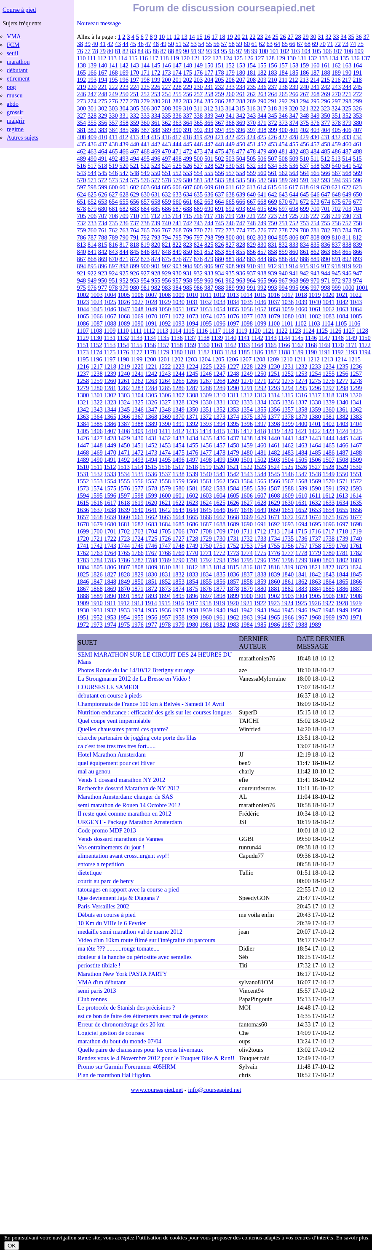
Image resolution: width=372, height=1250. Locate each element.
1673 (301, 517)
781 (315, 230)
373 (283, 122)
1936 (165, 610)
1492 (124, 459)
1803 (356, 560)
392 (198, 130)
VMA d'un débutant (102, 982)
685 (156, 208)
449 (230, 144)
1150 (364, 337)
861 (304, 251)
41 (102, 43)
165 (81, 72)
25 (275, 36)
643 (283, 194)
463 (92, 151)
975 (81, 287)
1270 (247, 380)
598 (92, 187)
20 (237, 36)
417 (177, 137)
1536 (151, 474)
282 (177, 101)
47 (148, 43)
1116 (202, 330)
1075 (219, 316)
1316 (301, 395)
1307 (178, 395)
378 (336, 122)
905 (198, 266)
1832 (178, 574)
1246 (206, 373)
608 (198, 187)
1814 (219, 567)
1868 (97, 588)
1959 (192, 617)
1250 (260, 373)
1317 (315, 395)
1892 (137, 596)
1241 (137, 373)
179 (230, 72)
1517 (178, 466)
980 (134, 287)
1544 (260, 474)
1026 (124, 302)
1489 (83, 459)
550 (156, 173)
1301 (97, 395)
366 (209, 122)
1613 (342, 495)
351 (336, 115)
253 (156, 94)
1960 (206, 617)
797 (198, 237)
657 (145, 201)
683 (134, 208)
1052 (192, 309)
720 (240, 216)
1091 (151, 323)
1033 (219, 302)
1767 (151, 553)
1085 (356, 316)
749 (262, 223)
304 (123, 108)
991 (251, 287)
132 (312, 58)
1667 (219, 517)
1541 (219, 474)
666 (240, 201)
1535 (137, 474)
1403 (342, 423)
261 (240, 94)
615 (272, 187)
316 (251, 108)
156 (272, 65)
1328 (178, 402)
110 (81, 58)
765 (145, 230)
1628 (260, 502)
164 (357, 65)
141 (113, 65)
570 (81, 180)
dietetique (90, 872)
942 (304, 273)
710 (134, 216)
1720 (83, 538)
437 (102, 144)
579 (177, 180)
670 (283, 201)
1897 (206, 596)
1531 (83, 474)
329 (102, 115)
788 (102, 237)
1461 (274, 445)
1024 (97, 302)
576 (145, 180)
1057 (260, 309)
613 (251, 187)
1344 (110, 409)
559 (251, 173)
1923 (274, 603)
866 (357, 251)
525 (177, 165)
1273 (287, 380)
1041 (328, 302)
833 (294, 244)
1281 (110, 388)
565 (315, 173)
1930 (83, 610)
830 (262, 244)
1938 (192, 610)
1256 (342, 373)
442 (156, 144)
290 (262, 101)
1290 (233, 388)
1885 (328, 588)
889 (315, 259)
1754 (260, 545)
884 (262, 259)
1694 (301, 524)
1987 (287, 624)
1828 (124, 574)
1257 (356, 373)
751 (283, 223)
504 (240, 158)
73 (345, 43)
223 (123, 87)
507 (272, 158)
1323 (110, 402)
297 (336, 101)
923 (102, 273)
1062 (328, 309)
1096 (219, 323)
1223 (178, 366)
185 (294, 72)
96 (231, 51)
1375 (247, 416)
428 (293, 137)
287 (230, 101)
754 (315, 223)
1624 (206, 502)
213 (304, 79)
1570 (328, 481)
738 (145, 223)
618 (304, 187)
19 (230, 36)
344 (262, 115)
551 (166, 173)
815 (102, 244)
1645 (206, 509)
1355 (260, 409)
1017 (287, 294)
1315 (287, 395)
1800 (315, 560)
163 (347, 65)
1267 (206, 380)
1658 (97, 517)
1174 (96, 352)
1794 (233, 560)
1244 (178, 373)
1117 (215, 330)
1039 (301, 302)
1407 (110, 431)
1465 (328, 445)
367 (219, 122)
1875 (192, 588)
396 (240, 130)
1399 (287, 423)
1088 (110, 323)
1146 (311, 337)
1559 (178, 481)
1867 (83, 588)
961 (219, 280)
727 (314, 216)
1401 (315, 423)
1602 (192, 495)
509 (294, 158)
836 (325, 244)
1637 (97, 509)
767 (166, 230)
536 (294, 165)
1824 (356, 567)
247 (92, 94)
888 (304, 259)
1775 (260, 553)
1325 (137, 402)
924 (113, 273)
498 (177, 158)
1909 (83, 603)
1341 (356, 402)
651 (81, 201)
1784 (97, 560)
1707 (192, 531)
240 (304, 87)
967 (283, 280)
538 (315, 165)
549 (145, 173)
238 (283, 87)
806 (294, 237)
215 (325, 79)
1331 (219, 402)
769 (187, 230)
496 (156, 158)
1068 (124, 316)
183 (272, 72)
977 (102, 287)
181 (251, 72)
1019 (315, 294)
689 (198, 208)
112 (101, 58)
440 (134, 144)
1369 (165, 416)
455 (294, 144)
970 (315, 280)
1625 (219, 502)
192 (81, 79)
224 (134, 87)
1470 (110, 452)
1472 (137, 452)
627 (113, 194)
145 (156, 65)
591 (304, 180)
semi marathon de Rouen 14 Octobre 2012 (129, 805)
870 (113, 259)
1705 (165, 531)
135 (344, 58)
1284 (151, 388)
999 (336, 287)
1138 (203, 337)
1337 (301, 402)
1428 (110, 438)
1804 (83, 567)
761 (102, 230)
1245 (192, 373)
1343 (97, 409)
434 (357, 137)
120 (185, 58)
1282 (124, 388)
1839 (274, 574)
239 (294, 87)
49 (163, 43)
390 (177, 130)
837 (336, 244)
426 (272, 137)
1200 (150, 359)
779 (294, 230)
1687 (206, 524)
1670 (260, 517)
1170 (338, 345)
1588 (287, 488)
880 (219, 259)
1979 (178, 624)
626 (102, 194)
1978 (165, 624)
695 (262, 208)
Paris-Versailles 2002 (103, 906)
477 (240, 151)
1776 (274, 553)
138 (81, 65)
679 (92, 208)
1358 (301, 409)
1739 (342, 538)
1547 (301, 474)
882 (240, 259)
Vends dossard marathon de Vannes (120, 838)
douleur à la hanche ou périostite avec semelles (135, 957)
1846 (83, 581)
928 (156, 273)
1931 (97, 610)
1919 (219, 603)
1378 (287, 416)
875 (166, 259)
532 (251, 165)
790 (123, 237)
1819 (287, 567)
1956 (151, 617)
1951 (83, 617)
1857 (233, 581)
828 (240, 244)
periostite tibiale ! (99, 965)
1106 (354, 323)
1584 (233, 488)
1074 (206, 316)
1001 (362, 287)
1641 (151, 509)
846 (145, 251)
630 (145, 194)
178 (219, 72)
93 (208, 51)
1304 (137, 395)
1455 (192, 445)
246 (81, 94)
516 (81, 165)
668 (262, 201)
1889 (97, 596)
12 (176, 36)
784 (347, 230)
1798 (287, 560)
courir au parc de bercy (106, 881)
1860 (274, 581)
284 (198, 101)
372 (272, 122)
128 (270, 58)
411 (113, 137)
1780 (328, 553)
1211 (300, 359)
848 (166, 251)
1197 (109, 359)
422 (230, 137)
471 (177, 151)
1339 (328, 402)
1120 (255, 330)
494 (134, 158)
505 (251, 158)
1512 (110, 466)
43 (117, 43)
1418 (260, 431)
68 (307, 43)
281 (166, 101)
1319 (342, 395)
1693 (287, 524)
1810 (165, 567)
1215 (354, 359)
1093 (178, 323)
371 (262, 122)
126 (249, 58)
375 (304, 122)
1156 (150, 345)
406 (347, 130)
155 (262, 65)
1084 (342, 316)
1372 (206, 416)
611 (229, 187)
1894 (165, 596)
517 (92, 165)
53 (193, 43)
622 (346, 187)
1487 (342, 452)
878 (198, 259)
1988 (301, 624)
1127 (349, 330)
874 (156, 259)
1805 (97, 567)
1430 (137, 438)
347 (294, 115)
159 (304, 65)
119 (174, 58)
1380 (315, 416)
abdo (13, 103)
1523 (260, 466)
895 (92, 266)
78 (95, 51)
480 (272, 151)
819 (145, 244)
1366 (124, 416)
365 (198, 122)
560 (262, 173)
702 (336, 208)
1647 (233, 509)
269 (325, 94)
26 (283, 36)
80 (110, 51)
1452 (151, 445)
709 (123, 216)
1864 (328, 581)
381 (81, 130)
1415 (219, 431)
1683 (151, 524)
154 (251, 65)
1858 (247, 581)
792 (145, 237)
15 (199, 36)
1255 (328, 373)
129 (280, 58)
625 (92, 194)
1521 (233, 466)
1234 (328, 366)
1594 (83, 495)
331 (123, 115)
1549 (328, 474)
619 (314, 187)
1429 (124, 438)
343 (251, 115)
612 (240, 187)
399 (272, 130)
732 (81, 223)
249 (113, 94)
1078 (260, 316)
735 (113, 223)
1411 (165, 431)
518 (102, 165)
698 (294, 208)
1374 (233, 416)
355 (92, 122)
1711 (246, 531)
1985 (260, 624)
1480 (247, 452)
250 (123, 94)
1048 (137, 309)
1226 (219, 366)
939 (272, 273)
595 (347, 180)
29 (305, 36)
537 (304, 165)
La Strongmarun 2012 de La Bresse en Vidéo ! (134, 678)
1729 (206, 538)
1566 (274, 481)
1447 (83, 445)
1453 (165, 445)
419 (198, 137)
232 (219, 87)
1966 (287, 617)
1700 (97, 531)
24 (267, 36)
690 (209, 208)
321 (304, 108)
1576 (124, 488)
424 (251, 137)
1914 (151, 603)
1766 (137, 553)
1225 (206, 366)
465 (113, 151)
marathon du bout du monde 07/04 (119, 1041)
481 (283, 151)
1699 (83, 531)
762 (113, 230)
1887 (356, 588)
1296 (315, 388)
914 (293, 266)
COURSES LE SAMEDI (108, 687)
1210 (287, 359)
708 (113, 216)
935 (230, 273)
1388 (137, 423)
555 (209, 173)
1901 (260, 596)
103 (295, 51)
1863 (315, 581)
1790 (178, 560)
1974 (110, 624)
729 (336, 216)
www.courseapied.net (157, 1089)
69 (315, 43)
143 (134, 65)
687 (177, 208)
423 (240, 137)
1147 (324, 337)
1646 (219, 509)
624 (81, 194)
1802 (342, 560)
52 (186, 43)
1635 (356, 502)
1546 (287, 474)
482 (294, 151)
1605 (233, 495)
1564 (247, 481)
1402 (328, 423)
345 (272, 115)
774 (240, 230)
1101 (287, 323)
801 (240, 237)
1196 (96, 359)
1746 (151, 545)
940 (283, 273)
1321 (83, 402)
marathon (18, 61)
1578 (151, 488)
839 (357, 244)
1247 (219, 373)
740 (166, 223)
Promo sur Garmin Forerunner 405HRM (127, 1066)
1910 (97, 603)
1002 (83, 294)
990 (240, 287)
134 (333, 58)
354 (81, 122)
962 (230, 280)
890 (325, 259)
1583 (219, 488)
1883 (301, 588)
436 (92, 144)
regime (15, 129)
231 (209, 87)
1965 (274, 617)
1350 (192, 409)
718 (219, 216)
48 (155, 43)
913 (283, 266)
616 (283, 187)
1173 (82, 352)
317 (261, 108)
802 (251, 237)
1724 (137, 538)
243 (336, 87)
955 (156, 280)
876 (177, 259)
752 (294, 223)
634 (187, 194)
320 (293, 108)
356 (102, 122)
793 (156, 237)
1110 (123, 330)
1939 (206, 610)
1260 (110, 380)
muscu (15, 95)
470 (166, 151)
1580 (178, 488)
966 (272, 280)
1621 (165, 502)
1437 (233, 438)
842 (102, 251)
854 (230, 251)
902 (166, 266)
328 (92, 115)
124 (227, 58)
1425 (356, 431)
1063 (342, 309)
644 (294, 194)
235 (251, 87)
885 (272, 259)
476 (230, 151)
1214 (341, 359)
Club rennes (92, 999)
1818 (274, 567)
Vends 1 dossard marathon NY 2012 (121, 779)
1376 (260, 416)
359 (134, 122)
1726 (165, 538)
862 (315, 251)
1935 (151, 610)
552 (177, 173)
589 (283, 180)
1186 (257, 352)
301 (92, 108)
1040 (315, 302)
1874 (178, 588)
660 (177, 201)
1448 (97, 445)
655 (123, 201)
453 (272, 144)
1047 (124, 309)
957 (177, 280)
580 (187, 180)
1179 (163, 352)
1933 (124, 610)
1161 (217, 345)
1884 (315, 588)
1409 (137, 431)
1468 (83, 452)
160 (315, 65)
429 (304, 137)
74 (353, 43)
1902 (274, 596)
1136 (176, 337)
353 (357, 115)
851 (198, 251)
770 (198, 230)
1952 (97, 617)
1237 (83, 373)
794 (166, 237)
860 (294, 251)
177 (209, 72)
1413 (192, 431)
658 (156, 201)
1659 (110, 517)
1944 (274, 610)
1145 (297, 337)
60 (246, 43)
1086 (83, 323)
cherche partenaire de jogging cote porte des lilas (137, 737)
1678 (83, 524)
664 (219, 201)
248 (102, 94)
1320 (356, 395)
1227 (233, 366)
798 (209, 237)
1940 (219, 610)
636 (209, 194)
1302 (110, 395)
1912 (124, 603)
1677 (356, 517)
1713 (274, 531)
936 (240, 273)
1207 (245, 359)
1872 (151, 588)
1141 (244, 337)
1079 (274, 316)
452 (262, 144)
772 (219, 230)
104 (305, 51)
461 (357, 144)
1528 (328, 466)
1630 (287, 502)
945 (336, 273)
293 (294, 101)
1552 (83, 481)
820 (156, 244)
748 (251, 223)
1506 (315, 459)
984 (177, 287)
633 (177, 194)
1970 (342, 617)
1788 (151, 560)
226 (156, 87)
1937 (178, 610)
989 (230, 287)
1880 (260, 588)
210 (272, 79)
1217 (97, 366)
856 (251, 251)
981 (145, 287)
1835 (219, 574)
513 (336, 158)
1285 (165, 388)
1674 (315, 517)
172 (156, 72)
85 (148, 51)
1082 (315, 316)
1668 (233, 517)
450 (240, 144)
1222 (165, 366)
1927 (328, 603)
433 (346, 137)
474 (209, 151)
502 (219, 158)
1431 (151, 438)
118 (164, 58)
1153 (109, 345)
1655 (342, 509)
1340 (342, 402)
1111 (136, 330)
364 (187, 122)
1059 (287, 309)
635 (198, 194)
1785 (110, 560)
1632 (315, 502)
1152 (96, 345)
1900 (247, 596)
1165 (270, 345)
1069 (137, 316)
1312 (247, 395)
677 (357, 201)
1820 (301, 567)
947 (357, 273)
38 (80, 43)
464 (102, 151)
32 (328, 36)
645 (304, 194)
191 (357, 72)
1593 (356, 488)
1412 (178, 431)
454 (283, 144)
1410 (151, 431)
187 (315, 72)
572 (102, 180)
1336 (287, 402)
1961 (219, 617)
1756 (287, 545)
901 (156, 266)
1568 (301, 481)
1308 (192, 395)
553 (187, 173)
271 (347, 94)
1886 (342, 588)
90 (186, 51)
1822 (328, 567)
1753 (247, 545)
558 (240, 173)
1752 (233, 545)
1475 (178, 452)
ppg (11, 87)
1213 (327, 359)
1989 (315, 624)
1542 (233, 474)
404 (325, 130)
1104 (327, 323)
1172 (364, 345)
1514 (137, 466)
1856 (219, 581)
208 (251, 79)
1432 (165, 438)
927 (145, 273)
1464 (315, 445)
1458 (233, 445)
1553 (97, 481)
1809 (151, 567)
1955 (137, 617)
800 (230, 237)
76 (80, 51)
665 (230, 201)
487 (347, 151)
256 (187, 94)
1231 (287, 366)
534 (272, 165)
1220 (137, 366)
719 (230, 216)
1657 (83, 517)
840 (81, 251)
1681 (124, 524)
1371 (192, 416)
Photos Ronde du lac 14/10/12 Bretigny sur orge (136, 670)
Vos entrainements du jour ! (111, 847)
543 (81, 173)
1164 (257, 345)
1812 (192, 567)
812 (357, 237)
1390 (165, 423)
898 (123, 266)
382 (92, 130)
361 (156, 122)
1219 (124, 366)
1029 (165, 302)
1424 (342, 431)
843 (113, 251)
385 (123, 130)
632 (166, 194)
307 (156, 108)
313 (219, 108)
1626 (233, 502)
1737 (315, 538)
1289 (219, 388)
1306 (165, 395)
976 (92, 287)
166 (92, 72)
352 (347, 115)
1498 (206, 459)
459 (336, 144)
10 (162, 36)
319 (283, 108)
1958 (178, 617)
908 (230, 266)
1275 (315, 380)
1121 (268, 330)
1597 (124, 495)
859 (283, 251)
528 (209, 165)
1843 (328, 574)
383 (102, 130)
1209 (273, 359)
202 (187, 79)
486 (336, 151)
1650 (274, 509)
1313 (260, 395)
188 (325, 72)
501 (209, 158)
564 (304, 173)
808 (315, 237)
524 (166, 165)
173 (166, 72)
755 (325, 223)
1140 (230, 337)
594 (336, 180)
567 (336, 173)
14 (192, 36)
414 (145, 137)
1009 (178, 294)
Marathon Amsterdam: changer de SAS (125, 796)
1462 (287, 445)
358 (123, 122)
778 (283, 230)
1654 (328, 509)
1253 (301, 373)
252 (145, 94)
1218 (110, 366)
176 (198, 72)
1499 (219, 459)
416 (166, 137)
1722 (110, 538)
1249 (247, 373)
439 (123, 144)
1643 (178, 509)
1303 (124, 395)
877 (187, 259)
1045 (97, 309)
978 (113, 287)
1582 (206, 488)
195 (113, 79)
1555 (124, 481)
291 (272, 101)
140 (102, 65)
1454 (178, 445)
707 (102, 216)
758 (357, 223)
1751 (219, 545)
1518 (192, 466)
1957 (165, 617)
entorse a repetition (101, 864)
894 (81, 266)
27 (290, 36)
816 (113, 244)
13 (184, 36)
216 (336, 79)
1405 (83, 431)
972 (336, 280)
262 (251, 94)
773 (230, 230)
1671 (274, 517)
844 (123, 251)
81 (117, 51)
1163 (244, 345)
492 (113, 158)
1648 (247, 509)
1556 (137, 481)
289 (251, 101)
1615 (83, 502)
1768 (165, 553)
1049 (151, 309)
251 (134, 94)
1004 (110, 294)
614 (261, 187)
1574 (97, 488)
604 (156, 187)
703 (347, 208)
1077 (247, 316)
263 (262, 94)
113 (112, 58)
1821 (315, 567)
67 (299, 43)
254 (166, 94)
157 (283, 65)
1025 (110, 302)
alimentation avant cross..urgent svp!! (123, 855)
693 (240, 208)
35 (351, 36)
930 (177, 273)
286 (219, 101)
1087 (97, 323)
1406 (97, 431)
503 (230, 158)
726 (304, 216)
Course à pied (19, 9)
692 (230, 208)
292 (283, 101)
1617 (110, 502)
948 (81, 280)
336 (177, 115)
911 (261, 266)
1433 (178, 438)
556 (219, 173)
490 (92, 158)
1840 (287, 574)
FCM (13, 44)
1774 (247, 553)
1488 (356, 452)
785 (357, 230)
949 (92, 280)
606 (177, 187)
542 (357, 165)
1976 (137, 624)
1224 (192, 366)
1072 (178, 316)
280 (156, 101)
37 (366, 36)
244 (347, 87)
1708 (206, 531)
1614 (356, 495)
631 (156, 194)
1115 (189, 330)
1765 (124, 553)
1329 (192, 402)
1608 (274, 495)
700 (315, 208)
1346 (137, 409)
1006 (137, 294)
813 (81, 244)
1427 (97, 438)
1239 (110, 373)
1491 (110, 459)
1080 (287, 316)
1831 (165, 574)
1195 (82, 359)
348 (304, 115)
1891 (124, 596)
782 (325, 230)
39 (87, 43)
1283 (137, 388)
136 (355, 58)
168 (113, 72)
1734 (274, 538)
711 (145, 216)
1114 (176, 330)
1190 (311, 352)
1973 (97, 624)
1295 (301, 388)
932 (198, 273)
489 (81, 158)
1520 (219, 466)
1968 (315, 617)
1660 (124, 517)
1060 (301, 309)
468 (145, 151)
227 (166, 87)
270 (336, 94)
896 (102, 266)
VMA (14, 36)
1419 (274, 431)
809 (325, 237)
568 (347, 173)
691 (219, 208)
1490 (97, 459)
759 (81, 230)
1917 (192, 603)
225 (145, 87)
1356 (274, 409)
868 (92, 259)
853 (219, 251)
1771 (206, 553)
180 (240, 72)
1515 (151, 466)
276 (113, 101)
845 (134, 251)
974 (357, 280)
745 (219, 223)
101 (274, 51)
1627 (247, 502)
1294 (287, 388)
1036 (260, 302)
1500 (233, 459)
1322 (97, 402)
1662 (151, 517)
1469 (97, 452)
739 (156, 223)
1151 (82, 345)
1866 (356, 581)
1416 (233, 431)
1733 (260, 538)
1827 (110, 574)
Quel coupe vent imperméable (114, 720)
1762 (83, 553)
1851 (151, 581)
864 (336, 251)
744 (209, 223)
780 (304, 230)
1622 (178, 502)
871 (123, 259)
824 (198, 244)
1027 (137, 302)
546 (113, 173)
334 (156, 115)
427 (283, 137)
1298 (342, 388)
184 (283, 72)
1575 (110, 488)
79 (102, 51)
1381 (328, 416)
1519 (205, 466)
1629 (274, 502)
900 (145, 266)
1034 (233, 302)
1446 (356, 438)
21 (245, 36)
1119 (241, 330)
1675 (328, 517)
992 (262, 287)
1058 (274, 309)
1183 (217, 352)
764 (134, 230)
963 (240, 280)
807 (304, 237)
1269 (233, 380)
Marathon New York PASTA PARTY (122, 973)
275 (102, 101)
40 (95, 43)
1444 (328, 438)
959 (198, 280)
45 (133, 43)
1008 (165, 294)
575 (134, 180)
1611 (315, 495)
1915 (164, 603)
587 (262, 180)
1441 (287, 438)
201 (177, 79)
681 (113, 208)
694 (251, 208)
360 (145, 122)
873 (145, 259)
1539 (192, 474)
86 (155, 51)
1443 (315, 438)
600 (113, 187)
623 (357, 187)
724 (283, 216)
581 (198, 180)
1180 (176, 352)
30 (313, 36)
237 (272, 87)
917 (325, 266)
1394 (219, 423)
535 (283, 165)
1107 (82, 330)
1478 (219, 452)
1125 (322, 330)
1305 (151, 395)
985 (187, 287)
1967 (301, 617)
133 (323, 58)
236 (262, 87)
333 (145, 115)
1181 (190, 352)
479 (262, 151)
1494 (151, 459)
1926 (315, 603)
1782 (356, 553)
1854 (192, 581)
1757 (301, 545)
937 (251, 273)
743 (198, 223)
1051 (178, 309)
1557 (151, 481)
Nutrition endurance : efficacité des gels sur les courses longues (154, 712)
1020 (328, 294)
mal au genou (94, 771)
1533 (110, 474)
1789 (165, 560)
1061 (315, 309)
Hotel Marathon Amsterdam (111, 754)
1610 (301, 495)
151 (219, 65)
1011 (205, 294)
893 (357, 259)
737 (134, 223)
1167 (297, 345)
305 (134, 108)
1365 (110, 416)
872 (134, 259)
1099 (260, 323)
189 (336, 72)
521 (134, 165)
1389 (151, 423)
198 (145, 79)
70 (322, 43)
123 (217, 58)
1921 (247, 603)
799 (219, 237)
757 (347, 223)
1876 (206, 588)
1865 (342, 581)
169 (123, 72)
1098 (247, 323)
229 (187, 87)
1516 (164, 466)
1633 (328, 502)
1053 (206, 309)
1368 (151, 416)
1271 (260, 380)
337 (187, 115)
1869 (110, 588)
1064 (356, 309)
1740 (356, 538)
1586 (260, 488)
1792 (206, 560)
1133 (136, 337)
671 (294, 201)
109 (359, 51)
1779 (315, 553)
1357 (287, 409)
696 (272, 208)
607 (187, 187)
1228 (247, 366)
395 (230, 130)
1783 (83, 560)
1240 (124, 373)
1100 (274, 323)
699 (304, 208)
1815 (233, 567)
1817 (260, 567)
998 (325, 287)
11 (169, 36)
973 (347, 280)
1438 (247, 438)
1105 (341, 323)
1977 (151, 624)
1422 (315, 431)
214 (314, 79)
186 (304, 72)
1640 (137, 509)
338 (198, 115)
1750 (206, 545)
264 (272, 94)
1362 (356, 409)
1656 (356, 509)
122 (206, 58)
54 (201, 43)
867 (81, 259)
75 (360, 43)
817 (123, 244)
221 (102, 87)
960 (209, 280)
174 (177, 72)
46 (140, 43)
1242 (151, 373)
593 (325, 180)
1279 (83, 388)
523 (156, 165)
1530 (356, 466)
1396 (247, 423)
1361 (342, 409)
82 (125, 51)
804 (272, 237)
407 (357, 130)
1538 (178, 474)
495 (145, 158)
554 (198, 173)
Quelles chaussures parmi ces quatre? (123, 729)
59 (239, 43)
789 (113, 237)
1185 (244, 352)
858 (272, 251)
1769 (178, 553)
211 (282, 79)
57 (224, 43)
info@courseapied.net (214, 1089)
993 (272, 287)
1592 (342, 488)
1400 (301, 423)
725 (293, 216)
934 (219, 273)
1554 (110, 481)
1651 (287, 509)
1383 (356, 416)
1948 (328, 610)
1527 (315, 466)
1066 (97, 316)
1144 (284, 337)
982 (156, 287)
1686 (192, 524)
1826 (97, 574)
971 (325, 280)
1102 (301, 323)
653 (102, 201)
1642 (165, 509)
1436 (219, 438)
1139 (217, 337)
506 (262, 158)
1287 (192, 388)
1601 (178, 495)
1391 (178, 423)
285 (209, 101)
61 (254, 43)
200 (166, 79)
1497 (192, 459)
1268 (219, 380)
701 (325, 208)
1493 (137, 459)
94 (216, 51)
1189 (297, 352)
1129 (82, 337)
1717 (328, 531)
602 (134, 187)
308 (166, 108)
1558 (165, 481)
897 (113, 266)
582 (209, 180)
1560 (192, 481)
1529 (342, 466)
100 (263, 51)
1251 (274, 373)
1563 (233, 481)
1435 (206, 438)
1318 (328, 395)
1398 (274, 423)
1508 (342, 459)
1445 (342, 438)
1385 (97, 423)
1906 (328, 596)
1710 (233, 531)
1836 (233, 574)
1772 (219, 553)
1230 (274, 366)
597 (81, 187)
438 (113, 144)
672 (304, 201)
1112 (149, 330)
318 (272, 108)
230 (198, 87)
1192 (338, 352)
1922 (260, 603)
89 (178, 51)
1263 (151, 380)
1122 (281, 330)
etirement (18, 78)
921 (81, 273)
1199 (136, 359)
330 (113, 115)
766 (156, 230)
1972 (83, 624)
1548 (315, 474)
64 (277, 43)
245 (357, 87)
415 (155, 137)
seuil (12, 53)
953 (134, 280)
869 (102, 259)
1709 (219, 531)
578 (166, 180)
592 (315, 180)
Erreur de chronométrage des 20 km (121, 1024)
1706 (178, 531)
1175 (109, 352)
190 (347, 72)
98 (246, 51)
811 (347, 237)
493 (123, 158)
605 (166, 187)
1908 (356, 596)
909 (240, 266)
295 (315, 101)
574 (123, 180)
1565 (260, 481)
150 (209, 65)
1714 (287, 531)
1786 (124, 560)
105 (316, 51)
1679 (97, 524)
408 (81, 137)
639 (240, 194)
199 (156, 79)
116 (143, 58)
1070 (151, 316)
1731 (233, 538)
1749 (192, 545)
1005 (124, 294)
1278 (356, 380)
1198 (123, 359)
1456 (206, 445)
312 (208, 108)
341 (230, 115)
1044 (83, 309)
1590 (315, 488)
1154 (123, 345)
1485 (315, 452)
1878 (233, 588)
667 (251, 201)
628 (123, 194)
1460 (260, 445)
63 (269, 43)
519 (113, 165)
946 (347, 273)
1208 (259, 359)
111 (91, 58)
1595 (97, 495)
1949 (342, 610)
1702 (124, 531)
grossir (15, 112)
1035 (247, 302)
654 (113, 201)
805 (283, 237)
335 (166, 115)
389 (166, 130)
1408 (124, 431)
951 (113, 280)
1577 (137, 488)
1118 (228, 330)
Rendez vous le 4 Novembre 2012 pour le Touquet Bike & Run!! (156, 1058)
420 (208, 137)
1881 (274, 588)
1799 (301, 560)
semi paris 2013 (97, 990)
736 (123, 223)
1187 (270, 352)
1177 (136, 352)
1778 (301, 553)
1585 (247, 488)
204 (209, 79)
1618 (124, 502)
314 (230, 108)
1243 (165, 373)
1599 (151, 495)
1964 (260, 617)
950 (102, 280)
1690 (247, 524)
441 (145, 144)
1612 (328, 495)
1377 (274, 416)
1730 (219, 538)
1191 (324, 352)
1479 (233, 452)
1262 (137, 380)
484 (315, 151)
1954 (124, 617)
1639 (124, 509)
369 (240, 122)
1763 (97, 553)
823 (187, 244)
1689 (233, 524)
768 (177, 230)
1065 (83, 316)
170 (134, 72)
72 (337, 43)
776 (262, 230)
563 (294, 173)
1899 (233, 596)
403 (315, 130)
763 (123, 230)
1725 (151, 538)
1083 (328, 316)
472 (187, 151)
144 (145, 65)
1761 (356, 545)
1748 (178, 545)
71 (330, 43)
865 (347, 251)
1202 (177, 359)
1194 (364, 352)
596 (357, 180)
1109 (109, 330)
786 (81, 237)
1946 (301, 610)
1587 (274, 488)
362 (166, 122)
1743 (110, 545)
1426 (83, 438)
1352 (219, 409)
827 (230, 244)
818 (134, 244)
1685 (178, 524)
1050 (165, 309)
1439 (260, 438)
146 (166, 65)
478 (251, 151)
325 (346, 108)
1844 (342, 574)
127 (259, 58)
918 (336, 266)
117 (154, 58)
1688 (219, 524)
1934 (137, 610)
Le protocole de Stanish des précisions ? (126, 1007)
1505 (301, 459)
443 (166, 144)
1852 (165, 581)
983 (166, 287)
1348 (165, 409)
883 (251, 259)
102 (284, 51)
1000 (349, 287)
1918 (205, 603)
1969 (328, 617)
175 (187, 72)
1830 (151, 574)
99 (254, 51)
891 (336, 259)
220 (92, 87)
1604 (219, 495)
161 (325, 65)
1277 (342, 380)
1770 (192, 553)
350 (325, 115)
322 (314, 108)
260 (230, 94)
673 (315, 201)
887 (294, 259)
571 (92, 180)
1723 (124, 538)
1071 (165, 316)
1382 (342, 416)
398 (262, 130)
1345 (124, 409)
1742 (97, 545)
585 (240, 180)
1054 (219, 309)
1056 (247, 309)
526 (187, 165)
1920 (233, 603)
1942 (247, 610)
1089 (124, 323)
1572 (356, 481)
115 (132, 58)
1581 (192, 488)
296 (325, 101)
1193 (351, 352)
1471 (124, 452)
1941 (233, 610)
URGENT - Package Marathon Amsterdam (130, 822)
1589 (301, 488)
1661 (137, 517)
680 (102, 208)
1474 (165, 452)
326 (357, 108)
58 (231, 43)
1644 (192, 509)
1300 (83, 395)
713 (166, 216)
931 (187, 273)
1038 (287, 302)
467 (134, 151)
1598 (137, 495)
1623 (192, 502)
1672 (287, 517)
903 (177, 266)
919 (346, 266)
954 (145, 280)
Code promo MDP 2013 (107, 830)
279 (145, 101)
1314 (274, 395)
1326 (151, 402)
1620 (151, 502)
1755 (274, 545)
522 (145, 165)
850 (187, 251)
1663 (165, 517)
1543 (247, 474)
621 (336, 187)
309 (177, 108)
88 (171, 51)
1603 (206, 495)
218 (357, 79)
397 (251, 130)
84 (140, 51)
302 (102, 108)
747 (240, 223)
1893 (151, 596)
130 (291, 58)
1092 (165, 323)
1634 (342, 502)
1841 (301, 574)
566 (325, 173)
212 (293, 79)
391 (187, 130)
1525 (287, 466)
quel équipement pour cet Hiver (116, 763)
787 (92, 237)
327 (81, 115)
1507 (328, 459)
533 (262, 165)
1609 (287, 495)
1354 (247, 409)
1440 (274, 438)
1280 (97, 388)
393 (209, 130)
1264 (165, 380)
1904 (301, 596)
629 (134, 194)
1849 (124, 581)
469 (156, 151)
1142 (257, 337)
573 (113, 180)
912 (272, 266)
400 (283, 130)
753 (304, 223)
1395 (233, 423)
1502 (260, 459)
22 (252, 36)
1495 (165, 459)
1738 (328, 538)
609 (209, 187)
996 (304, 287)
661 (187, 201)
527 (198, 165)
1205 (218, 359)
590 (294, 180)
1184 (230, 352)
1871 (137, 588)
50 (171, 43)
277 (123, 101)
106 (327, 51)
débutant (17, 70)
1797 (274, 560)
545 (102, 173)
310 (187, 108)
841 (92, 251)
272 (357, 94)
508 (283, 158)
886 (283, 259)
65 (284, 43)
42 (110, 43)
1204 (204, 359)
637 (219, 194)
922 (92, 273)
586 (251, 180)
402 (304, 130)
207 (240, 79)
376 (315, 122)
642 (272, 194)
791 (134, 237)
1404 (356, 423)
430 (314, 137)
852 (209, 251)
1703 (137, 531)
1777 (287, 553)
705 (81, 216)
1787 (137, 560)
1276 (328, 380)
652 (92, 201)
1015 (260, 294)
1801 (328, 560)
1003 (97, 294)
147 (177, 65)
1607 (260, 495)
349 (315, 115)
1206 (232, 359)
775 (251, 230)
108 (348, 51)
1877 (219, 588)
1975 (124, 624)
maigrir (15, 120)
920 (357, 266)
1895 (178, 596)
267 (304, 94)
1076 (233, 316)
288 (240, 101)
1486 (328, 452)
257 (198, 94)
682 (123, 208)
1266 (192, 380)
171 (145, 72)
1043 (356, 302)
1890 (110, 596)
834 (304, 244)
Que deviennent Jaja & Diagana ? (118, 897)
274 (92, 101)
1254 (315, 373)
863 (325, 251)
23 (260, 36)
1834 (206, 574)
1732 (247, 538)
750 (272, 223)
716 (198, 216)
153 (240, 65)
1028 (151, 302)
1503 (274, 459)
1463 (301, 445)
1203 (191, 359)
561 (272, 173)
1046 (110, 309)
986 (198, 287)
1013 (233, 294)
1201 (164, 359)
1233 (315, 366)
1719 (356, 531)
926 (134, 273)
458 (325, 144)
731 (357, 216)
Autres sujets (22, 137)
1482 (274, 452)
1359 (315, 409)
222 (113, 87)
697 (283, 208)
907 (219, 266)
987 (209, 287)
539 (325, 165)
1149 (351, 337)
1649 (260, 509)
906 (209, 266)
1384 (83, 423)
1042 (342, 302)
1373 (219, 416)
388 (156, 130)
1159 (190, 345)
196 (123, 79)
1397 (260, 423)
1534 (124, 474)
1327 (165, 402)
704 (357, 208)
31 (321, 36)
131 (302, 58)
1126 (335, 330)
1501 (247, 459)
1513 (124, 466)
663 (209, 201)
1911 (110, 603)
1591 (328, 488)
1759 (328, 545)
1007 (151, 294)
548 (134, 173)
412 (123, 137)
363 (177, 122)
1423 (328, 431)
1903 (287, 596)
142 (123, 65)
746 (230, 223)
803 (262, 237)
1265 (178, 380)
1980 (192, 624)
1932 (110, 610)
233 (230, 87)
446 (198, 144)
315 (240, 108)
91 (193, 51)
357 (113, 122)
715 (187, 216)
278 (134, 101)
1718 (342, 531)
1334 (260, 402)
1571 (342, 481)
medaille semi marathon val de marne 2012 (130, 931)
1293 (274, 388)
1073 (192, 316)
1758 (315, 545)
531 (240, 165)
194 (102, 79)
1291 (247, 388)
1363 (83, 416)
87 (163, 51)
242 (325, 87)
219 (81, 87)
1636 (83, 509)
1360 (328, 409)
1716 (315, 531)
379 (347, 122)
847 (156, 251)
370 (251, 122)
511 (314, 158)
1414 (205, 431)
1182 (203, 352)
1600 (165, 495)
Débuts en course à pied (106, 914)
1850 (137, 581)
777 (272, 230)
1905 (315, 596)
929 (166, 273)
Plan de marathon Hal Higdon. (114, 1075)
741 (177, 223)
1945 (287, 610)
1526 (301, 466)
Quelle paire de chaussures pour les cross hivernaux (140, 1049)
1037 (274, 302)
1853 (178, 581)
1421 (301, 431)
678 (81, 208)
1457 (219, 445)
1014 (247, 294)
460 (347, 144)
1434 (192, 438)
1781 (342, 553)
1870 (124, 588)
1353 (233, 409)
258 (209, 94)
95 (224, 51)
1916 (178, 603)
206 (230, 79)
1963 (247, 617)
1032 (206, 302)
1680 (110, 524)
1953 (110, 617)
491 (102, 158)
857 (262, 251)
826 (219, 244)
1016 (274, 294)
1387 (124, 423)
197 (134, 79)
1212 (314, 359)
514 (346, 158)
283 (187, 101)
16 (207, 36)
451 (251, 144)
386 (134, 130)
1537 (165, 474)
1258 (83, 380)
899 (134, 266)
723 (272, 216)
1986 (274, 624)
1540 (206, 474)
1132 (123, 337)
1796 (260, 560)
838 (347, 244)
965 (262, 280)
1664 (178, 517)
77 (87, 51)
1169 (324, 345)
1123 (295, 330)
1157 (163, 345)
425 (261, 137)
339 (209, 115)
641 (262, 194)
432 (336, 137)
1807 (124, 567)
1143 (270, 337)
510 (304, 158)
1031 (192, 302)
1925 (301, 603)
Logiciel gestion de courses (111, 1032)
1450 (124, 445)
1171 (351, 345)
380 (357, 122)
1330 (206, 402)
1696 (328, 524)
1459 (247, 445)
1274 (301, 380)
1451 (137, 445)
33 (336, 36)
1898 (219, 596)
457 (315, 144)
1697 (342, 524)
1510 (83, 466)
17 (214, 36)
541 (347, 165)
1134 (150, 337)
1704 (151, 531)
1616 (97, 502)
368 (230, 122)
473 (198, 151)
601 (123, 187)
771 (209, 230)
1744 (124, 545)
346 (283, 115)
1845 (356, 574)
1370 (178, 416)
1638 (110, 509)
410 (102, 137)
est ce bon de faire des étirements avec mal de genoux (143, 1016)
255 (177, 94)
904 (187, 266)
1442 (301, 438)
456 (304, 144)
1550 (342, 474)
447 (209, 144)
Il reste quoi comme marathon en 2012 (124, 813)
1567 (287, 481)
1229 (260, 366)
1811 (178, 567)
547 (123, 173)
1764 (110, 553)
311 (198, 108)
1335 (274, 402)
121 (196, 58)
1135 (163, 337)
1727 (178, 538)
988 (219, 287)
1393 (206, 423)
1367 (137, 416)
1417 (247, 431)
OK (12, 1245)
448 (219, 144)
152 (230, 65)
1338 (315, 402)
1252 (287, 373)
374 (294, 122)
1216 (83, 366)
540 (336, 165)
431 (325, 137)
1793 (219, 560)
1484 (301, 452)
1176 (123, 352)
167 (102, 72)
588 (272, 180)
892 (347, 259)
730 (346, 216)
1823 (342, 567)
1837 (247, 574)
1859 (260, 581)
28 (298, 36)
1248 (233, 373)
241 (315, 87)
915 (304, 266)
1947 (315, 610)
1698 (356, 524)
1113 (162, 330)
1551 (356, 474)
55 (208, 43)
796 (187, 237)
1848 (110, 581)
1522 (247, 466)
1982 (219, 624)
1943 (260, 610)
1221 (151, 366)
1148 (338, 337)
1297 (328, 388)
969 (304, 280)
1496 (178, 459)
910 (251, 266)
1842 (315, 574)
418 (187, 137)
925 (123, 273)
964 (251, 280)
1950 (356, 610)
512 (325, 158)
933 (209, 273)
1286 (178, 388)
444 (177, 144)
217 (346, 79)
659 (166, 201)
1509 (356, 459)
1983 (233, 624)
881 (230, 259)
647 (325, 194)
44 (125, 43)
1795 (247, 560)
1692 (274, 524)
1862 (301, 581)
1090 (137, 323)
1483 (287, 452)
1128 (362, 330)
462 (81, 151)
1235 (342, 366)
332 (134, 115)
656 (134, 201)
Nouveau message (98, 23)
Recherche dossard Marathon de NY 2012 (128, 788)
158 (294, 65)
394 (219, 130)
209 (262, 79)
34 (343, 36)
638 (230, 194)
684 (145, 208)
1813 (205, 567)
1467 (356, 445)
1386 (110, 423)
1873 (165, 588)
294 (304, 101)
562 (283, 173)
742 (187, 223)
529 (219, 165)
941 (294, 273)
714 (177, 216)
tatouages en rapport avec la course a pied (128, 889)
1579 (165, 488)
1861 (287, 581)
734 (102, 223)
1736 (301, 538)
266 (294, 94)
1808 (137, 567)
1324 (124, 402)
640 (251, 194)
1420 (287, 431)
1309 (206, 395)
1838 (260, 574)
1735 (287, 538)
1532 (97, 474)
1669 (247, 517)
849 (177, 251)
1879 (247, 588)
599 (102, 187)
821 (166, 244)
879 (209, 259)
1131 (109, 337)
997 (315, 287)
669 (272, 201)
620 (325, 187)
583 (219, 180)
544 (92, 173)
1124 (308, 330)
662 (198, 201)
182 (262, 72)
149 (198, 65)
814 (92, 244)
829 (251, 244)
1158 (176, 345)
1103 (314, 323)
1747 (165, 545)
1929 (356, 603)
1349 (178, 409)
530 (230, 165)
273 (81, 101)
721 (251, 216)
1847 (97, 581)
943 (315, 273)
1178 (150, 352)
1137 (190, 337)
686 (166, 208)
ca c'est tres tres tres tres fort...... (116, 746)
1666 (206, 517)
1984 (247, 624)
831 (272, 244)
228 (177, 87)
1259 (97, 380)
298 (347, 101)
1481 (260, 452)
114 (122, 58)
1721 (97, 538)
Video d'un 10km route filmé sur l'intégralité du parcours (146, 940)
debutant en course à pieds (110, 695)
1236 (356, 366)
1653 (315, 509)
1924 (287, 603)
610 (219, 187)
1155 (136, 345)
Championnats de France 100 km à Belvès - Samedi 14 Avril (151, 703)
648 (336, 194)
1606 (247, 495)
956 (166, 280)
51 (178, 43)
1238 (97, 373)
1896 (192, 596)
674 (325, 201)
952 (123, 280)
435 (81, 144)
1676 (342, 517)
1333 (247, 402)
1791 (192, 560)
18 (222, 36)
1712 (260, 531)
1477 (206, 452)
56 (216, 43)
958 (187, 280)
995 (294, 287)
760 (92, 230)
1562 (219, 481)
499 (187, 158)
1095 (206, 323)
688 (187, 208)
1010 (192, 294)
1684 (165, 524)
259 (219, 94)
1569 (315, 481)
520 (123, 165)
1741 (83, 545)
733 (92, 223)
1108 (96, 330)
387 (145, 130)
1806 (110, 567)
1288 (206, 388)
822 (177, 244)
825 (209, 244)
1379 (301, 416)
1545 (274, 474)
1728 (192, 538)
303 (113, 108)
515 (357, 158)
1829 (137, 574)
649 (347, 194)
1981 (206, 624)
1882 (287, 588)
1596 (110, 495)
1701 (110, 531)
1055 (233, 309)
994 (283, 287)
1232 (301, 366)
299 (357, 101)
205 (219, 79)
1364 (97, 416)
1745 (137, 545)
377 (325, 122)
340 (219, 115)
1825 (83, 574)
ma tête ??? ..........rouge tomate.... (118, 948)
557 (230, 173)
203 (198, 79)
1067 (110, 316)
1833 (192, 574)
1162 (230, 345)
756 (336, 223)
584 (230, 180)
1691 (260, 524)
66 (292, 43)
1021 (342, 294)
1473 (151, 452)
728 (325, 216)
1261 (124, 380)
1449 (110, 445)
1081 (301, 316)
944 (325, 273)
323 (325, 108)
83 (133, 51)
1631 (301, 502)
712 (155, 216)
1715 (301, 531)
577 (156, 180)
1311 (233, 395)
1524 (274, 466)
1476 (192, 452)
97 (239, 51)
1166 (284, 345)
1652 (301, 509)
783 (336, 230)
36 (358, 36)
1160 (203, 345)
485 (325, 151)
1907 (342, 596)
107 (338, 51)
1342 (83, 409)
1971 (356, 617)
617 (293, 187)
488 (357, 151)
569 (357, 173)
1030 (178, 302)
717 (208, 216)
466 (123, 151)
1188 (284, 352)
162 (336, 65)
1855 (206, 581)
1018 (301, 294)
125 (238, 58)
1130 (96, 337)
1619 (137, 502)
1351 (206, 409)
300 (81, 108)
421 (219, 137)
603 (145, 187)
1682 (137, 524)
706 (92, 216)
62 (262, 43)
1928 (342, 603)
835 (315, 244)
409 (92, 137)
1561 (206, 481)
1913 (137, 603)
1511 (96, 466)
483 (304, 151)
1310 (219, 395)
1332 (233, 402)
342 (240, 115)
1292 (260, 388)
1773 (233, 553)
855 (240, 251)
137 (365, 58)
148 (187, 65)
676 (347, 201)
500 (198, 158)
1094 (192, 323)
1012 (219, 294)
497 (166, 158)
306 (145, 108)
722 (261, 216)
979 (123, 287)
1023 (83, 302)
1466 (342, 445)
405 (336, 130)
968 (294, 280)
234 (240, 87)
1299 (356, 388)
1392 (192, 423)
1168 (311, 345)
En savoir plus (352, 1237)
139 (92, 65)
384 (113, 130)
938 (262, 273)
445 (187, 144)
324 (336, 108)
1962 (233, 617)
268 (315, 94)
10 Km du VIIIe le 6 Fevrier (112, 923)
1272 (274, 380)
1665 (192, 517)
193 (92, 79)
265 (283, 94)
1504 (287, 459)
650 (357, 194)
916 (314, 266)
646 (315, 194)
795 (177, 237)
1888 (83, 596)
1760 (342, 545)
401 (294, 130)
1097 (233, 323)
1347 (151, 409)
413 (134, 137)
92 (201, 51)
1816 (247, 567)
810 (336, 237)
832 (283, 244)
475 (219, 151)
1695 (315, 524)
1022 (356, 294)
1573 (83, 488)
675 (336, 201)
